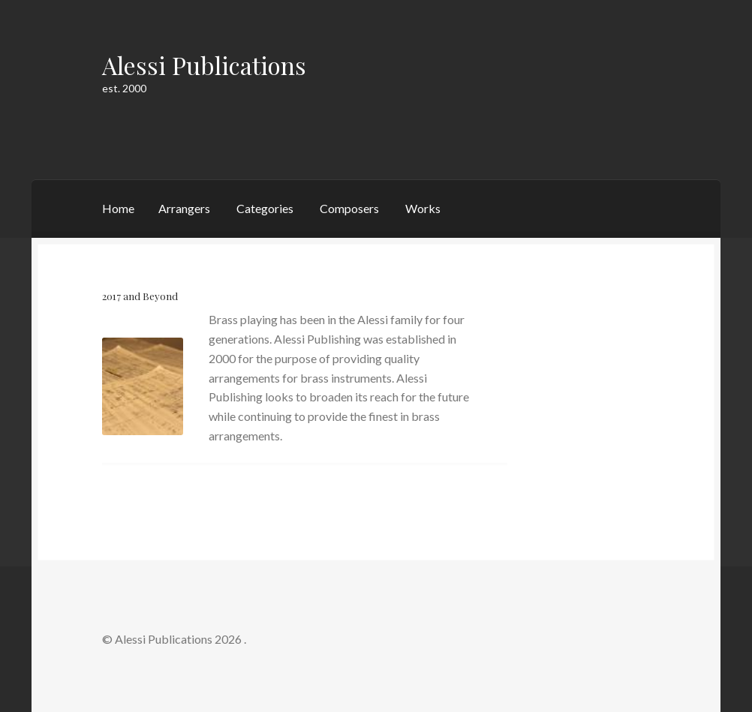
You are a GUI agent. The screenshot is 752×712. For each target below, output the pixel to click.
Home (118, 208)
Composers (349, 208)
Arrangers (184, 208)
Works (423, 208)
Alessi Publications (204, 65)
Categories (264, 208)
